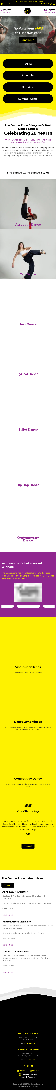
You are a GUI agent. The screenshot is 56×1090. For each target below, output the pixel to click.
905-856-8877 (49, 9)
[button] (28, 843)
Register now (28, 40)
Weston (31, 1074)
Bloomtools (33, 1083)
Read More (7, 912)
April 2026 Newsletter (15, 889)
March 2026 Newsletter (15, 949)
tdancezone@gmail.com (8, 4)
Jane (23, 1074)
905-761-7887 (5, 9)
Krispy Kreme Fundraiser (16, 919)
